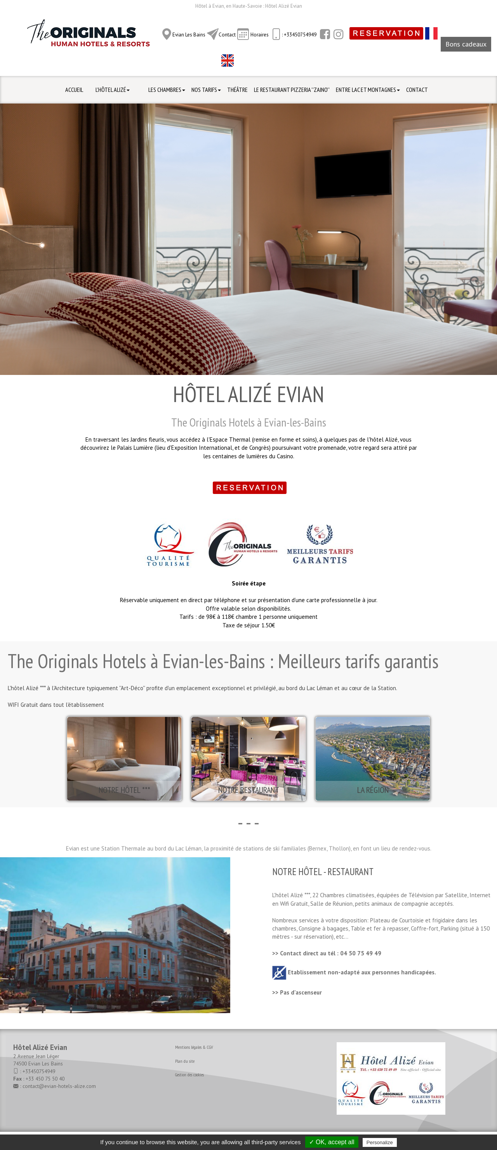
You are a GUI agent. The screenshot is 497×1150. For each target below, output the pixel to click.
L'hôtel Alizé (113, 89)
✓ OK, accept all (332, 1142)
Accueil (74, 89)
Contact (227, 34)
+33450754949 (39, 1071)
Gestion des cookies (189, 1074)
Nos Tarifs (206, 89)
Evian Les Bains (188, 34)
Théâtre (237, 89)
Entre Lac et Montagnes (368, 89)
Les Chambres (166, 89)
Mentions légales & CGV (194, 1047)
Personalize (380, 1142)
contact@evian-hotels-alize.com (59, 1086)
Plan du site (185, 1061)
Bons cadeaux (466, 44)
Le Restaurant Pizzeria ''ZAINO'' (292, 89)
